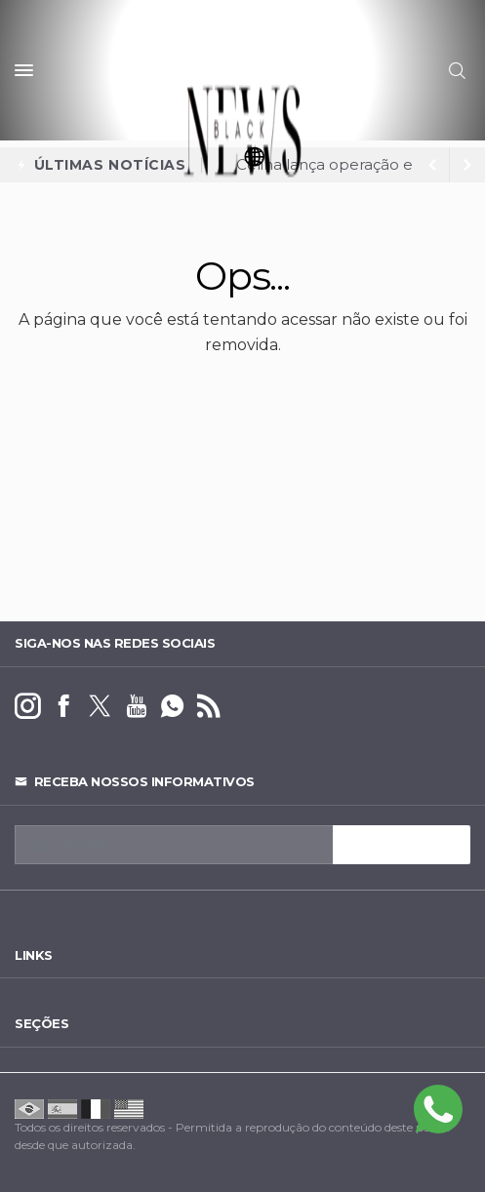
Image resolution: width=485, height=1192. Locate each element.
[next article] (432, 164)
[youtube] (136, 707)
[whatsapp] (172, 707)
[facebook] (64, 707)
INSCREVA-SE (401, 845)
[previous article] (467, 164)
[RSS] (208, 707)
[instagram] (28, 707)
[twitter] (100, 707)
